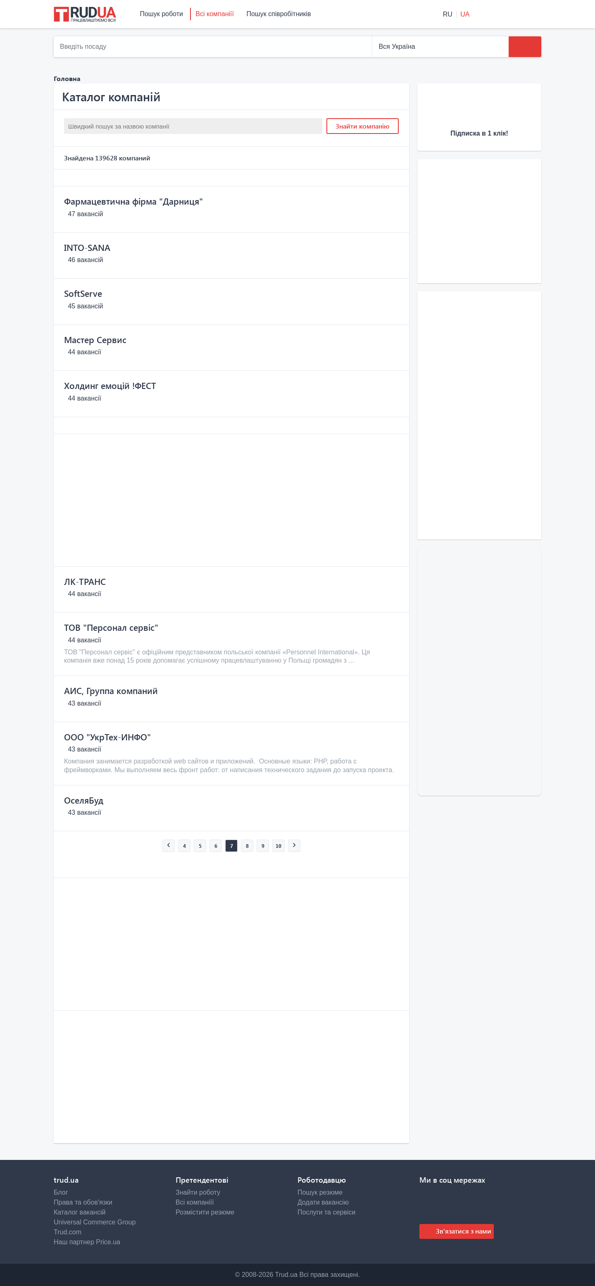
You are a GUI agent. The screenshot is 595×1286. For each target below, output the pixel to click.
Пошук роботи (161, 13)
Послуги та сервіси (326, 1212)
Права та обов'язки (83, 1202)
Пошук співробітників (278, 13)
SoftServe (83, 293)
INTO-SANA (87, 247)
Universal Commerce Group (95, 1222)
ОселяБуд (83, 800)
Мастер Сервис (95, 339)
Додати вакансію (323, 1202)
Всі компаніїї (214, 13)
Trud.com (67, 1232)
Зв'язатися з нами (462, 1230)
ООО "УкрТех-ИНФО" (107, 736)
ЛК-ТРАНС (85, 581)
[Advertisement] (231, 500)
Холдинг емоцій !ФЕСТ (110, 385)
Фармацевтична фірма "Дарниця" (133, 201)
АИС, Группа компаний (111, 690)
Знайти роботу (198, 1192)
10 (278, 845)
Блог (61, 1192)
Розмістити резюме (205, 1212)
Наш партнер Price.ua (87, 1241)
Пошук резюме (320, 1192)
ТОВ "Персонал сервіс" (111, 627)
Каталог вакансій (79, 1212)
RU (449, 14)
